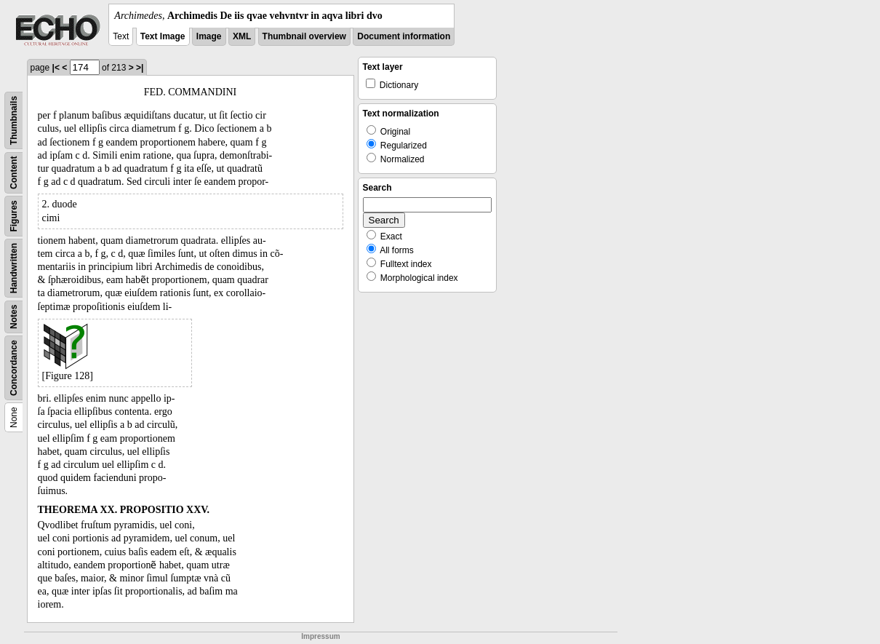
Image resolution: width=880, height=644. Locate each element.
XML (242, 36)
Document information (403, 36)
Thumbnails (14, 120)
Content (14, 172)
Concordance (14, 368)
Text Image (162, 36)
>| (139, 68)
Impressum (320, 636)
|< (56, 68)
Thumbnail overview (304, 36)
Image (209, 36)
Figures (14, 215)
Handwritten (14, 268)
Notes (14, 317)
